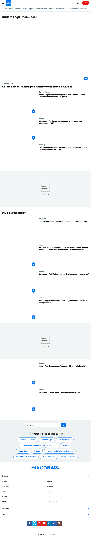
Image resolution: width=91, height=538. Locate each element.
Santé (49, 491)
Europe (4, 481)
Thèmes (5, 476)
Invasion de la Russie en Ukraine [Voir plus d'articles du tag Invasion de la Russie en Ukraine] (60, 451)
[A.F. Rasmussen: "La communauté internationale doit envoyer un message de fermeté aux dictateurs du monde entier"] (64, 257)
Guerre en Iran (41, 9)
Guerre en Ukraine (12, 9)
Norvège (42, 145)
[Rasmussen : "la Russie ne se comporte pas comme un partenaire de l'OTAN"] (64, 130)
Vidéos (4, 501)
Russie (83, 9)
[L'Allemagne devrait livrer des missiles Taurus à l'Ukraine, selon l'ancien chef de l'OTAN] (45, 86)
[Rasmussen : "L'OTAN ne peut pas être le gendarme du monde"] (64, 283)
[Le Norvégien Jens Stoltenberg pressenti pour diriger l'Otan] (64, 230)
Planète (50, 486)
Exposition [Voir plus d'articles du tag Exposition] (51, 445)
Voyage (5, 496)
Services (5, 508)
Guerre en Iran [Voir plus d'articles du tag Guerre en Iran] (65, 440)
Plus (3, 514)
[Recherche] (45, 425)
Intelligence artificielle (58, 9)
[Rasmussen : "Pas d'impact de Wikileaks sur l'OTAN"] (64, 401)
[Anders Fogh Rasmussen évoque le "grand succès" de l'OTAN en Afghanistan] (64, 310)
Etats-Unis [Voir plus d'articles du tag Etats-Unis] (23, 451)
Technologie (27, 9)
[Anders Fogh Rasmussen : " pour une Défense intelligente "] (64, 375)
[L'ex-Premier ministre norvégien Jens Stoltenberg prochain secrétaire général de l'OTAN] (64, 157)
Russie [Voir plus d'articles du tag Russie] (65, 445)
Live (85, 3)
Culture (49, 496)
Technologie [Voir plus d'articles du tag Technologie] (47, 440)
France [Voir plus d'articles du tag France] (37, 451)
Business (5, 486)
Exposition (74, 9)
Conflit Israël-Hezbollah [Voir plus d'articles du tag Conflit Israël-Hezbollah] (26, 457)
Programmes (52, 501)
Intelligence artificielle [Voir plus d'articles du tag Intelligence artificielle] (32, 445)
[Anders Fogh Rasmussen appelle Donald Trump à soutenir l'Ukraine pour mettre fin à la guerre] (64, 104)
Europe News (7, 84)
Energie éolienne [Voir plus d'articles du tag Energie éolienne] (68, 457)
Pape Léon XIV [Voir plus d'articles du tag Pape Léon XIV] (48, 457)
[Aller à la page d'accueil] (8, 3)
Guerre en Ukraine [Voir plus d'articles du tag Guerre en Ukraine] (27, 440)
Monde (41, 118)
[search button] (63, 425)
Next (4, 491)
